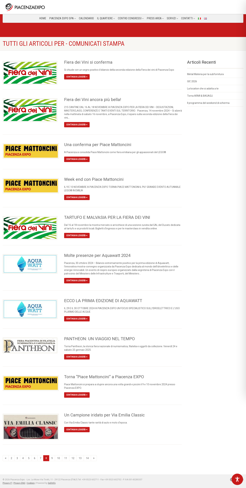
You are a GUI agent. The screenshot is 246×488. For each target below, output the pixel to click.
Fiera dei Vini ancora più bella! (92, 99)
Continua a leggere (77, 77)
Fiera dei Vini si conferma (88, 62)
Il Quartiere (106, 18)
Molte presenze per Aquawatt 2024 (97, 255)
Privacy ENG (19, 483)
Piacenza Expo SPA (62, 18)
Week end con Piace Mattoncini (94, 179)
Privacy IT (7, 483)
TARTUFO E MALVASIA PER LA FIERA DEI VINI (107, 217)
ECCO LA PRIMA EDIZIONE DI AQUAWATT (103, 300)
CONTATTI (188, 18)
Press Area (155, 18)
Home (42, 18)
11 (65, 457)
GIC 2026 (192, 81)
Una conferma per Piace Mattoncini (97, 144)
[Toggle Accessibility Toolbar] (237, 479)
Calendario (86, 18)
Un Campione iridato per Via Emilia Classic (104, 414)
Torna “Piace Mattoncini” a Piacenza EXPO (104, 376)
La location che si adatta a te (203, 88)
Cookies (31, 483)
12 (73, 457)
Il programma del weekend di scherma (208, 103)
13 (80, 457)
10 (58, 457)
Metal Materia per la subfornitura (205, 74)
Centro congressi (131, 18)
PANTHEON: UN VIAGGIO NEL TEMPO (99, 338)
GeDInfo (52, 483)
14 (87, 457)
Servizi (172, 18)
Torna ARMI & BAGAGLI (200, 95)
